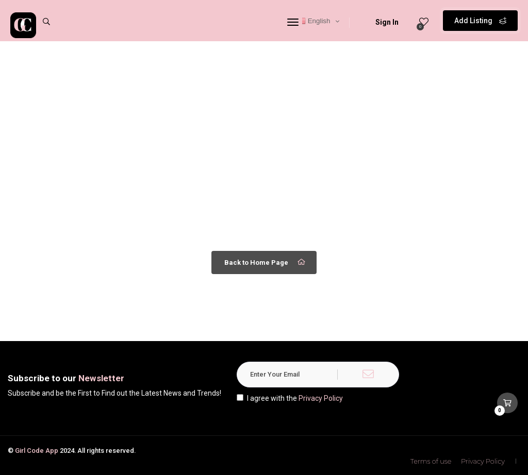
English (314, 21)
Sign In (380, 22)
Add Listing (480, 20)
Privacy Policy (321, 398)
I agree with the (290, 398)
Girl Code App (36, 450)
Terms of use (431, 461)
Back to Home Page (265, 262)
